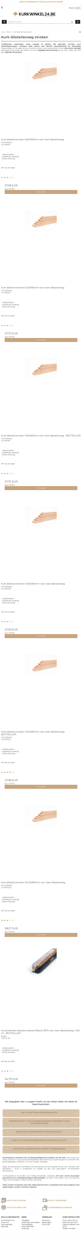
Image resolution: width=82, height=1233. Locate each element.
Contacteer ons (7, 1220)
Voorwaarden (7, 1224)
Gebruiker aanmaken (31, 1222)
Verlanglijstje (27, 1224)
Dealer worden (69, 1228)
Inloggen (25, 1220)
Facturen (46, 1224)
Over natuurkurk (70, 1220)
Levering (46, 1220)
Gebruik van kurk (70, 1222)
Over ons (5, 1222)
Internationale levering (28, 1227)
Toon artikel (41, 192)
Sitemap (4, 1226)
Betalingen (47, 1222)
